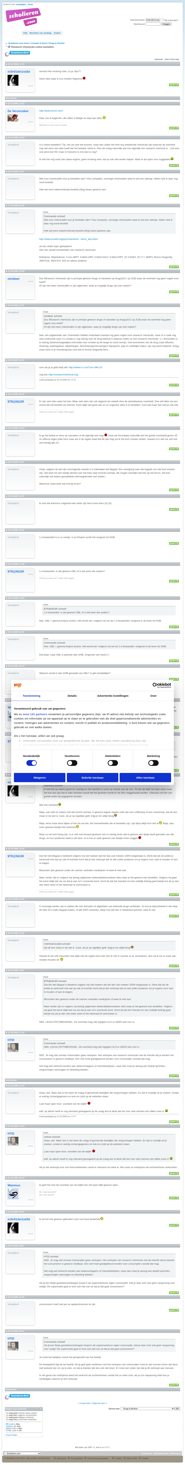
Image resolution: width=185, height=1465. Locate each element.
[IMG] (8, 1428)
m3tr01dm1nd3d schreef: (57, 944)
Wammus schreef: (53, 785)
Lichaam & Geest (39, 43)
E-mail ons (147, 1453)
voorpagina (21, 4)
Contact (144, 1458)
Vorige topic (85, 1403)
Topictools (158, 59)
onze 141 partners (35, 714)
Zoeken (57, 33)
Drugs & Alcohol (56, 43)
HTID (11, 1040)
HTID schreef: (51, 1256)
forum (30, 4)
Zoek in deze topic (172, 59)
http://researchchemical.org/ (63, 374)
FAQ (25, 33)
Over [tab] (153, 695)
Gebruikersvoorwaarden (96, 1458)
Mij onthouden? (170, 20)
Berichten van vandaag (40, 33)
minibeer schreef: (53, 316)
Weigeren (40, 777)
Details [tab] (72, 695)
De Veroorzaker (18, 111)
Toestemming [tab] (31, 695)
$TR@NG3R (16, 401)
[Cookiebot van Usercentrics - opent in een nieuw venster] (155, 685)
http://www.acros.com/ (51, 110)
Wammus (14, 1185)
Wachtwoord (139, 24)
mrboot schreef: (52, 1137)
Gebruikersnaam (137, 20)
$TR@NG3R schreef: (55, 608)
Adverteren (60, 1458)
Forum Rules (11, 1435)
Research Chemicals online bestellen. (32, 47)
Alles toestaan (145, 777)
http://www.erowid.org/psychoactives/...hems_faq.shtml (68, 239)
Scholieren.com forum (18, 43)
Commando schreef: (55, 216)
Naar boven (175, 1453)
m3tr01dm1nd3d (19, 71)
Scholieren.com (161, 1453)
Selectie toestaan (92, 777)
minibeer (14, 278)
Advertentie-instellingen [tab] (112, 695)
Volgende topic (98, 1403)
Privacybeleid (75, 1458)
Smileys (9, 1426)
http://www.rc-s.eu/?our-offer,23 (85, 367)
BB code (10, 1424)
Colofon (117, 1458)
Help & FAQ (130, 1458)
